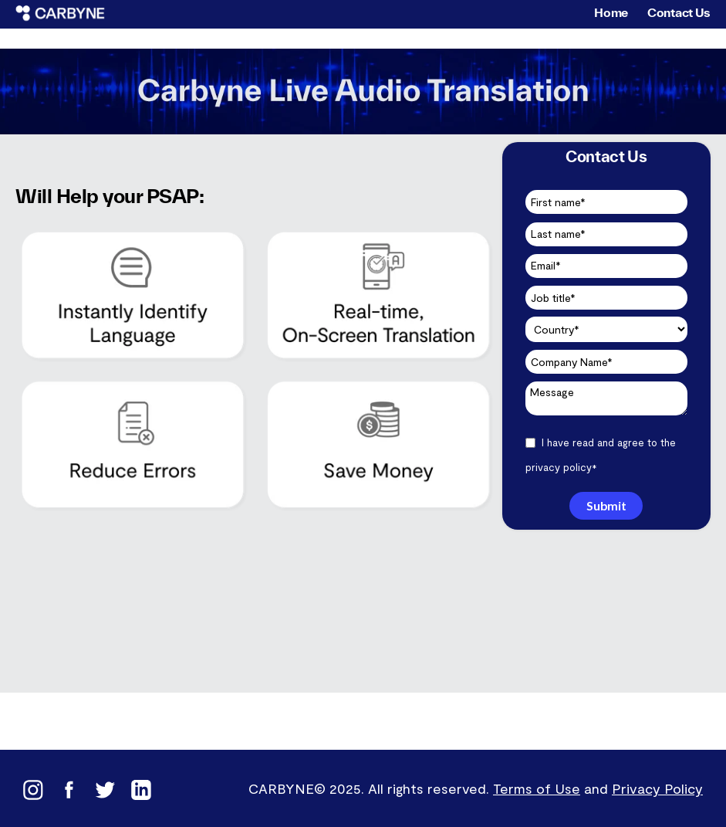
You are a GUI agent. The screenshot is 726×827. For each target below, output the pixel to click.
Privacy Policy (657, 788)
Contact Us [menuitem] (679, 12)
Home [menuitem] (611, 12)
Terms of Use (536, 788)
